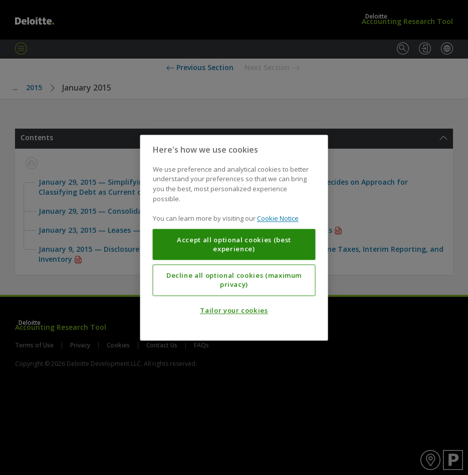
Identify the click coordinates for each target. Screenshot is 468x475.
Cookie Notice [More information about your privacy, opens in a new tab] (278, 218)
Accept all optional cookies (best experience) (234, 244)
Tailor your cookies (234, 310)
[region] (234, 237)
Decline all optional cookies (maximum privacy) (234, 280)
